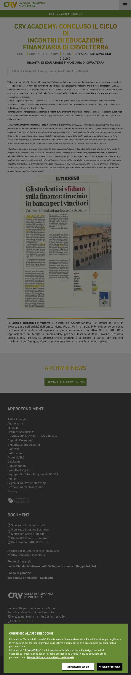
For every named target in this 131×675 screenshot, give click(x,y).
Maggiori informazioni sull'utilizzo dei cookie (50, 657)
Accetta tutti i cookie (109, 666)
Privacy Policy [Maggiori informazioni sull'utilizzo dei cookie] (32, 650)
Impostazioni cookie (78, 666)
